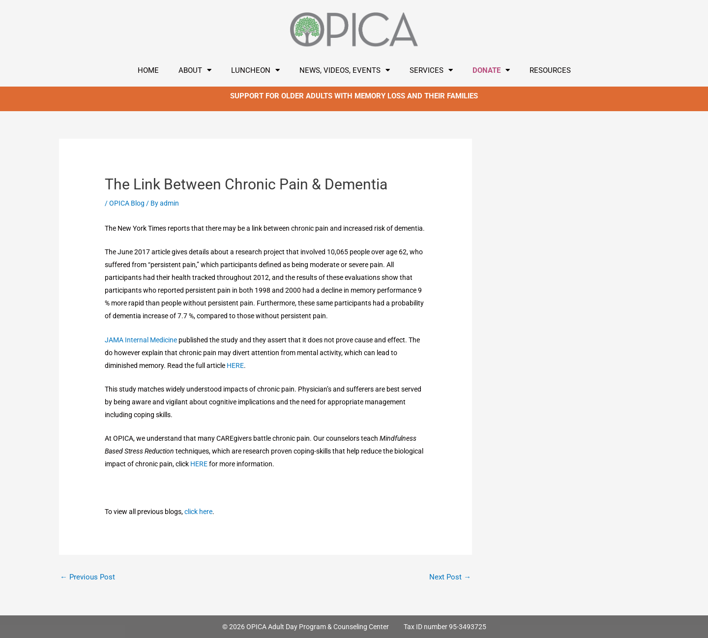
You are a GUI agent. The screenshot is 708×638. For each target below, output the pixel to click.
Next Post (450, 577)
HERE (235, 365)
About (194, 70)
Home (148, 70)
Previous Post (87, 577)
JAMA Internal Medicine (141, 340)
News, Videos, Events (344, 70)
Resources (550, 70)
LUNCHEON (255, 70)
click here (198, 512)
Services (431, 70)
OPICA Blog (127, 203)
